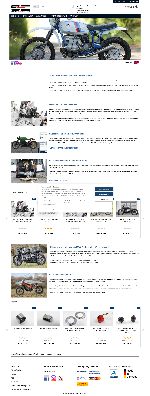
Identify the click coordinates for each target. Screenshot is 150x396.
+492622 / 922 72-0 (84, 12)
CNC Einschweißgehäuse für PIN (22, 328)
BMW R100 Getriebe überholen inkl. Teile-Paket (49, 220)
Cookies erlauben (99, 189)
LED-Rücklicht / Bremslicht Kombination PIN (101, 329)
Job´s (117, 1)
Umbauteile (41, 16)
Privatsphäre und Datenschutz (21, 390)
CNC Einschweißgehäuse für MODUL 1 (48, 329)
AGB (12, 378)
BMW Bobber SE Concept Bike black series (127, 220)
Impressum (14, 382)
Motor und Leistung (58, 16)
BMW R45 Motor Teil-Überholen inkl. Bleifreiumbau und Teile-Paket (75, 220)
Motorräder (27, 16)
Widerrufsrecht (16, 370)
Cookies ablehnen (99, 194)
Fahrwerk (74, 16)
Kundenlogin (133, 1)
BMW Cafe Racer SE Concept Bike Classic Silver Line (101, 220)
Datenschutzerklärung (48, 209)
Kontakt (13, 374)
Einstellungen (99, 199)
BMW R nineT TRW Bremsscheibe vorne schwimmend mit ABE (75, 329)
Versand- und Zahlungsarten (20, 386)
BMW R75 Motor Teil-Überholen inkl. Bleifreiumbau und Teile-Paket (22, 220)
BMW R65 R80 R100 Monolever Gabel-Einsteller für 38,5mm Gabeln (127, 330)
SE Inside (15, 16)
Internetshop (67, 394)
